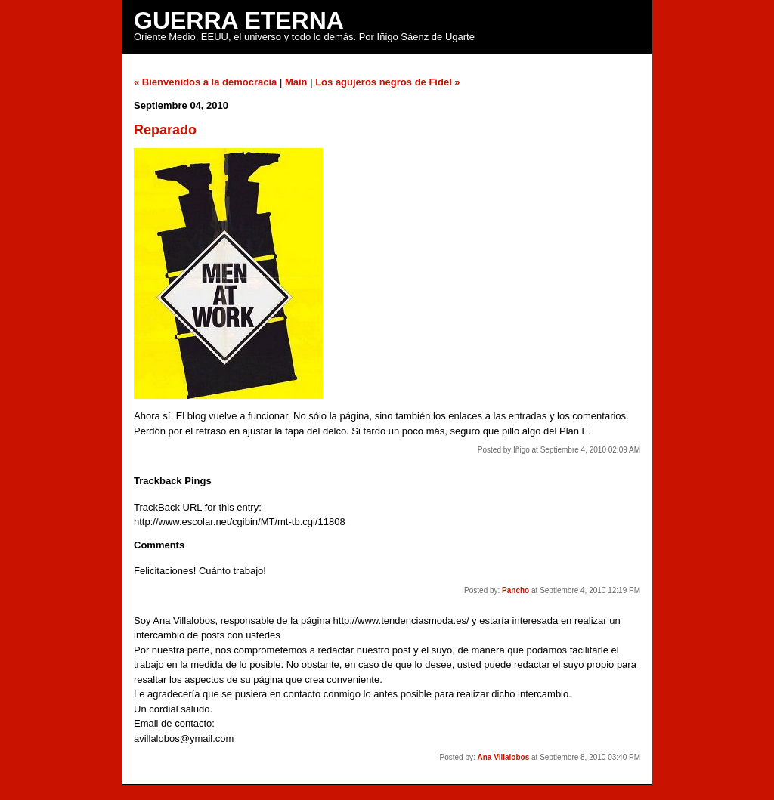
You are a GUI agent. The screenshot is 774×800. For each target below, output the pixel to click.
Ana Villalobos (504, 757)
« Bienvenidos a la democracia (205, 82)
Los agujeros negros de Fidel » (387, 82)
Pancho (515, 590)
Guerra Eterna (239, 20)
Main (296, 82)
